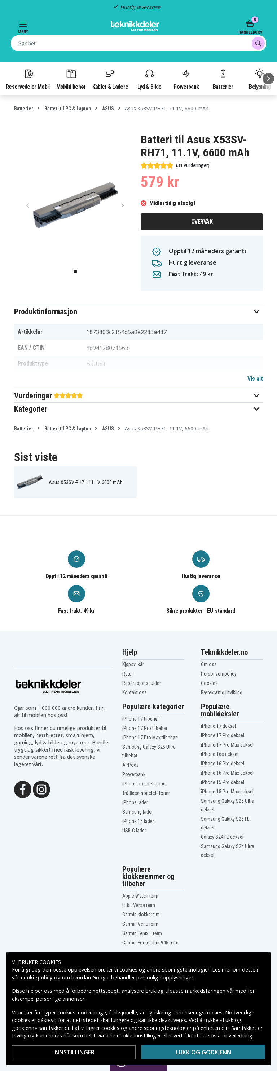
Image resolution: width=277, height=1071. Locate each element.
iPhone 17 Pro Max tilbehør (149, 737)
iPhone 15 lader (138, 821)
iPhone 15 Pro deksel (222, 782)
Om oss (209, 664)
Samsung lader (137, 812)
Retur (127, 674)
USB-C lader (134, 830)
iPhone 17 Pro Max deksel (227, 745)
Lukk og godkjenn (203, 1052)
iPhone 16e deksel (219, 754)
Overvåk (202, 221)
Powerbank (186, 79)
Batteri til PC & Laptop (67, 108)
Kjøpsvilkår (133, 664)
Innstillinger (73, 1052)
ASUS (107, 108)
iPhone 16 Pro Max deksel (227, 773)
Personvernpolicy (219, 674)
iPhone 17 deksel (218, 726)
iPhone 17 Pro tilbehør (144, 728)
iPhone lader (135, 802)
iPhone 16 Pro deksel (222, 763)
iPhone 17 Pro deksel (222, 735)
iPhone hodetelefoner (144, 784)
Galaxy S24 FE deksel (222, 837)
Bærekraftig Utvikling (221, 692)
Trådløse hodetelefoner (146, 793)
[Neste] (268, 78)
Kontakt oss (134, 692)
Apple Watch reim (140, 896)
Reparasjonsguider (141, 683)
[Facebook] (22, 789)
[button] (138, 311)
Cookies (209, 683)
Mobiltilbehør (71, 79)
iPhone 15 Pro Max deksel (227, 792)
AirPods (130, 765)
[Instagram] (41, 789)
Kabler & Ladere (110, 79)
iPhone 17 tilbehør (140, 719)
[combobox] (138, 43)
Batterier (223, 79)
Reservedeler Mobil (28, 79)
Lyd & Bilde (149, 79)
